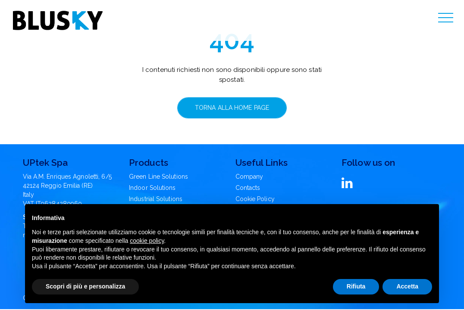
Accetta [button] (407, 286)
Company (249, 176)
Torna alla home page (232, 107)
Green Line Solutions (158, 176)
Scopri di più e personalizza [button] (85, 286)
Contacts (247, 187)
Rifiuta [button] (356, 286)
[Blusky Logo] (58, 20)
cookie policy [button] (147, 240)
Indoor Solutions (152, 187)
